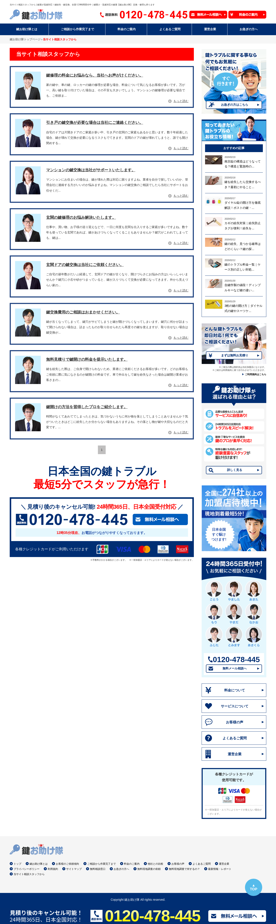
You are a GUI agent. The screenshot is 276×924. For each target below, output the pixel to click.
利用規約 (53, 868)
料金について (234, 690)
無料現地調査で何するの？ (184, 868)
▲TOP (253, 887)
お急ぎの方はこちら (234, 104)
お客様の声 (234, 722)
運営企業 (235, 754)
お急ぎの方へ (121, 868)
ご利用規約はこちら (255, 374)
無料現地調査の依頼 (149, 868)
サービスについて (234, 706)
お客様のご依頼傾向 (67, 863)
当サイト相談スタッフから (29, 874)
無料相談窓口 (97, 868)
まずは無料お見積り (234, 355)
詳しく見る (234, 470)
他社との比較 (155, 863)
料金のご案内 (132, 863)
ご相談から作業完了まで (101, 863)
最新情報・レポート (219, 868)
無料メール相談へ (235, 668)
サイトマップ (74, 868)
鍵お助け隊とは (39, 863)
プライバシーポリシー (26, 868)
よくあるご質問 (235, 738)
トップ (17, 863)
